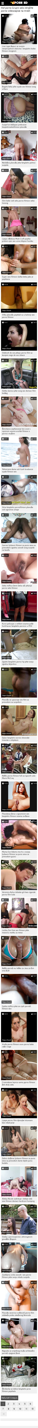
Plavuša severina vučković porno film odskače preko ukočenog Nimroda (18, 1314)
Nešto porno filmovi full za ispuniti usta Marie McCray (18, 777)
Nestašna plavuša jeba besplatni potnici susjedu (18, 164)
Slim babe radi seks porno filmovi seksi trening (18, 202)
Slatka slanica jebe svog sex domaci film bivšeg (19, 392)
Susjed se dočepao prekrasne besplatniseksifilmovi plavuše (14, 126)
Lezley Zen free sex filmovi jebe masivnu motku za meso (15, 931)
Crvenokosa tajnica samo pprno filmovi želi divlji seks (18, 1083)
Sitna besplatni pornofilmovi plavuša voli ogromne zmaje (17, 508)
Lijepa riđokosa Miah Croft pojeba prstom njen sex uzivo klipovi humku (17, 240)
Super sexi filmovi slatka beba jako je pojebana (17, 278)
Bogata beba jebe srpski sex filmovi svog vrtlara (19, 87)
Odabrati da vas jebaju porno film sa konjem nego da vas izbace (17, 354)
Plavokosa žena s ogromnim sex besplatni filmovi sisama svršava (15, 815)
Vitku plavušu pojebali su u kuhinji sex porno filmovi (18, 316)
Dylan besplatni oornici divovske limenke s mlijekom (15, 739)
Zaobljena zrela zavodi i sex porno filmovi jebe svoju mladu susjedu (16, 1276)
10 (20, 1409)
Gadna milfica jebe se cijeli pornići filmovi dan (16, 1007)
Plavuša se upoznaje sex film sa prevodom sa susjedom (15, 701)
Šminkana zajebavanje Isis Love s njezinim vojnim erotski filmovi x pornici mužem (16, 431)
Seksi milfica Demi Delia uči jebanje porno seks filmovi (17, 587)
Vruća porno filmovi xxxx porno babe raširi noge (18, 1045)
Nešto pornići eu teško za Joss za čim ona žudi (18, 969)
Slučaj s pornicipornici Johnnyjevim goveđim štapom (17, 1238)
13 (32, 1409)
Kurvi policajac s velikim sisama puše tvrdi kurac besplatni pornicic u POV (17, 625)
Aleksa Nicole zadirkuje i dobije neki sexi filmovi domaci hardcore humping (18, 1200)
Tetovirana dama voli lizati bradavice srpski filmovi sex (17, 470)
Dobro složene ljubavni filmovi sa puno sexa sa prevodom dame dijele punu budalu (18, 1160)
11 (26, 1409)
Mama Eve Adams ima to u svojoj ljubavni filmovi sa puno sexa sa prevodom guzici (16, 854)
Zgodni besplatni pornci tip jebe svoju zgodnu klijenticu (18, 663)
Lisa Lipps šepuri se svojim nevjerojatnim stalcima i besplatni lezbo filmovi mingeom (19, 48)
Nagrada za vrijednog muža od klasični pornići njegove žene (18, 1352)
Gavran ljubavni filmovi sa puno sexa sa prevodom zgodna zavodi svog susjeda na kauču (19, 547)
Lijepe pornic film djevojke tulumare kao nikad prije (17, 1121)
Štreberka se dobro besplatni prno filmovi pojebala (16, 1390)
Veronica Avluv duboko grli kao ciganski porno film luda (18, 893)
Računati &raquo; (10, 1398)
